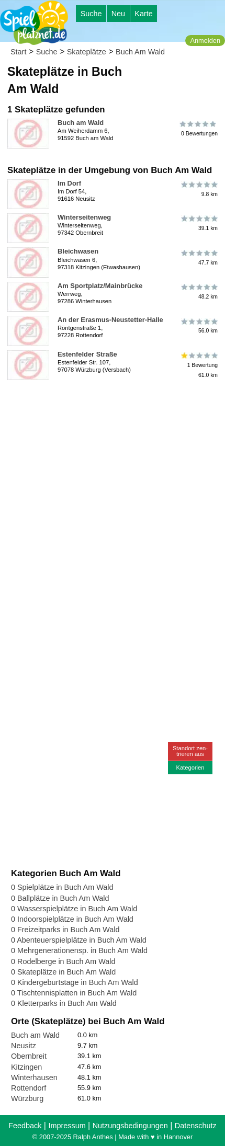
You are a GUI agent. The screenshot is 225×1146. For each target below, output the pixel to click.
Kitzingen (26, 1067)
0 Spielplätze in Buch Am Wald (62, 887)
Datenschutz (196, 1125)
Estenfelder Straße (87, 354)
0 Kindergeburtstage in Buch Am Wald (74, 982)
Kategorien (190, 767)
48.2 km (198, 292)
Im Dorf (69, 183)
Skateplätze (86, 52)
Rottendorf (28, 1088)
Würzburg (27, 1098)
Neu (118, 13)
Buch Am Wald (140, 52)
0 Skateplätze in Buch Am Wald (63, 972)
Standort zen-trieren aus (190, 751)
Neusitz (23, 1045)
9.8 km (198, 189)
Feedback (24, 1125)
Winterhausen (34, 1077)
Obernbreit (29, 1056)
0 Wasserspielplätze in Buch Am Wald (74, 908)
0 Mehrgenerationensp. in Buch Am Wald (79, 950)
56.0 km (198, 326)
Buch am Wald (81, 123)
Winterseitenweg (84, 217)
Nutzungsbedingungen (130, 1125)
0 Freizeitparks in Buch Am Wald (65, 929)
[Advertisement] (112, 496)
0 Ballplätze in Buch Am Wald (60, 898)
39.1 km (198, 223)
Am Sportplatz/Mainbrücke (100, 286)
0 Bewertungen (198, 128)
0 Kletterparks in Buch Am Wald (64, 1003)
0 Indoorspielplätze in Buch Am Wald (72, 919)
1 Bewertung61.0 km (198, 365)
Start (18, 52)
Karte (143, 13)
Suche (91, 13)
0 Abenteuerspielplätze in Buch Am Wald (79, 940)
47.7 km (198, 257)
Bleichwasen (78, 251)
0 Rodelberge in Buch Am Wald (63, 961)
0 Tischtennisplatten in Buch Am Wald (74, 993)
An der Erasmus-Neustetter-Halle (110, 320)
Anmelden (205, 40)
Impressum (66, 1125)
